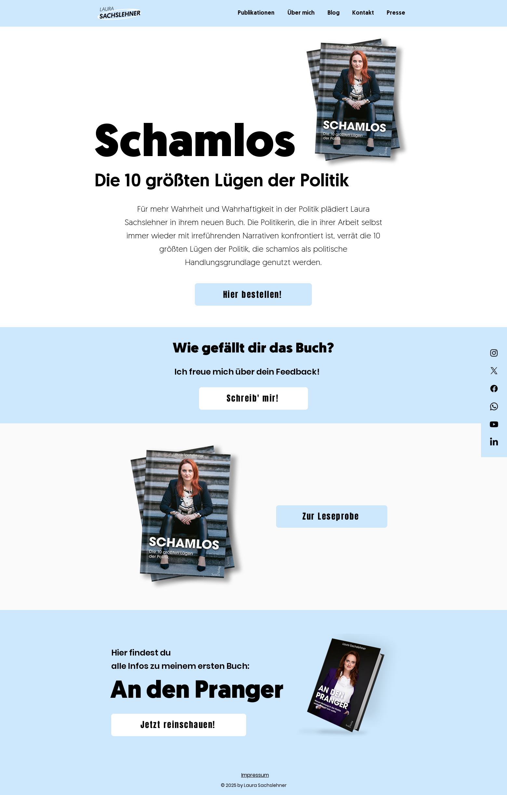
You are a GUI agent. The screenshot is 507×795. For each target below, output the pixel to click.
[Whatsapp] (494, 406)
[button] (258, 13)
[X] (494, 371)
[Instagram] (494, 353)
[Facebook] (494, 388)
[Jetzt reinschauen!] (178, 725)
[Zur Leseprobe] (331, 516)
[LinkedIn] (494, 442)
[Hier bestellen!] (253, 294)
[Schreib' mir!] (253, 398)
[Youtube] (494, 424)
